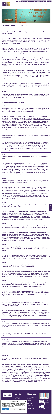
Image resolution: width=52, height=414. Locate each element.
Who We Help (17, 398)
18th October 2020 (7, 28)
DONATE (44, 1)
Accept (5, 409)
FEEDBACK (28, 1)
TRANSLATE (23, 1)
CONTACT (49, 1)
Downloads (29, 400)
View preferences (22, 409)
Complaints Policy (30, 408)
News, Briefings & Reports (32, 397)
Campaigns (29, 398)
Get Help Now (17, 397)
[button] (25, 401)
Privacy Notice (30, 405)
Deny (14, 409)
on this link (40, 94)
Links (28, 402)
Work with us (29, 403)
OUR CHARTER (34, 1)
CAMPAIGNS (39, 1)
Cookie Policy (29, 407)
